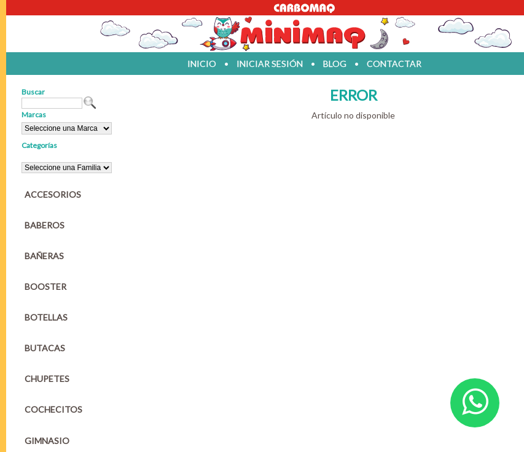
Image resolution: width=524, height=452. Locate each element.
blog (334, 63)
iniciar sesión (270, 63)
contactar (394, 63)
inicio (201, 63)
